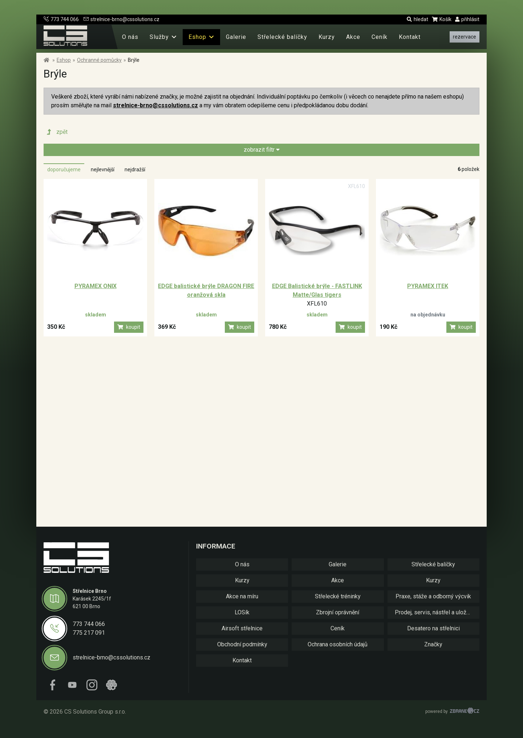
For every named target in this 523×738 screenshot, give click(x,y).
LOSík (242, 612)
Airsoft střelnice (242, 628)
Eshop (197, 36)
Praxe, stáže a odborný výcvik (433, 596)
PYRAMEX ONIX (95, 286)
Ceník (380, 36)
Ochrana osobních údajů (338, 644)
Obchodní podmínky (242, 644)
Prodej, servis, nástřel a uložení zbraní (437, 612)
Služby (159, 36)
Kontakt (410, 36)
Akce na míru (242, 596)
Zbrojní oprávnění (337, 612)
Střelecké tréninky (338, 596)
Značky (433, 644)
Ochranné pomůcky (99, 60)
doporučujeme (64, 169)
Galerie (236, 36)
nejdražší (135, 169)
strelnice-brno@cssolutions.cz (121, 19)
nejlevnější (102, 169)
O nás (130, 36)
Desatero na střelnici (433, 628)
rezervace (464, 37)
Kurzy (327, 36)
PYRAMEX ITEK (427, 286)
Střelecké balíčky (282, 36)
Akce (353, 36)
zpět (56, 132)
